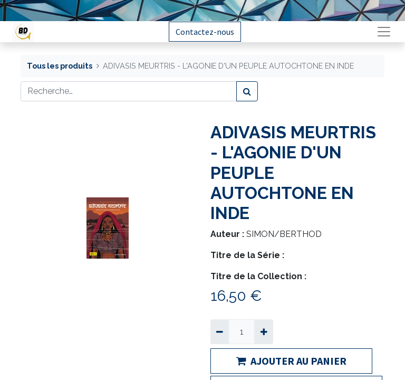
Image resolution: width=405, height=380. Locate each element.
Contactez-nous (205, 31)
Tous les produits (59, 65)
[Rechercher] (247, 91)
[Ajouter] (263, 331)
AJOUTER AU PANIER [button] (291, 360)
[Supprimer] (219, 331)
